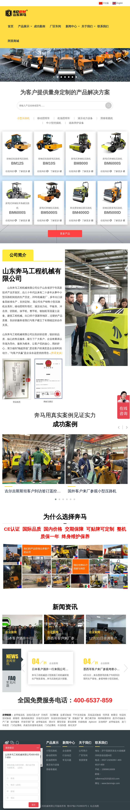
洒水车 (52, 722)
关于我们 (87, 26)
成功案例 (39, 26)
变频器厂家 (77, 718)
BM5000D (112, 210)
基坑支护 (72, 725)
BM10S (49, 160)
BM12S (17, 160)
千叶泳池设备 (79, 715)
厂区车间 (55, 26)
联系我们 (103, 26)
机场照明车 (64, 118)
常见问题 (67, 760)
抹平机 (23, 311)
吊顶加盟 (62, 725)
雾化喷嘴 (72, 722)
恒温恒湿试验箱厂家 (61, 718)
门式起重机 (16, 725)
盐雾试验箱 (65, 715)
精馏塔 (16, 718)
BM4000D (80, 210)
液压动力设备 (85, 118)
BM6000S (112, 160)
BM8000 (80, 160)
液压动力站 (41, 306)
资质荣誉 (83, 760)
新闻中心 (71, 26)
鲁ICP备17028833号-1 (78, 806)
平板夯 (53, 306)
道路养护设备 (76, 123)
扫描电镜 (82, 722)
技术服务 (15, 722)
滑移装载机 (106, 118)
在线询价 (9, 171)
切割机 (13, 311)
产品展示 (23, 26)
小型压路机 (23, 118)
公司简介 (83, 750)
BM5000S (49, 210)
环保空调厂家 (27, 722)
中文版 (104, 3)
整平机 (33, 311)
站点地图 (94, 806)
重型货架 (61, 722)
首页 (10, 26)
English (117, 3)
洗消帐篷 (54, 715)
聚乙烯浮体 (90, 718)
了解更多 (23, 171)
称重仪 (114, 715)
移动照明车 (43, 118)
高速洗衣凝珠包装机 (33, 725)
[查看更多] (56, 353)
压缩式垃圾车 (42, 718)
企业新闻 (67, 750)
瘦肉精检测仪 (27, 718)
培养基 (106, 715)
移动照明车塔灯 (23, 306)
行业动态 (67, 755)
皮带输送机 (19, 715)
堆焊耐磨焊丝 (104, 718)
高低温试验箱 (94, 715)
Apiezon (93, 722)
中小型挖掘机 (53, 123)
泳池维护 (102, 722)
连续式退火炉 (33, 715)
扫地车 (44, 715)
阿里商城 (13, 41)
